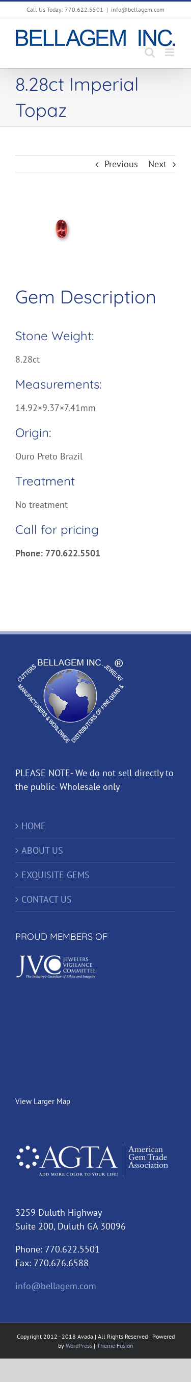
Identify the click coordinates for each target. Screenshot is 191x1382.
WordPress (79, 1345)
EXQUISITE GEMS (55, 875)
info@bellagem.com (138, 9)
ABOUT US (42, 850)
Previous (121, 164)
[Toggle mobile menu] (170, 52)
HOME (33, 826)
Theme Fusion (115, 1345)
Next (157, 164)
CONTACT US (46, 899)
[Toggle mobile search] (150, 52)
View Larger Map (42, 1101)
